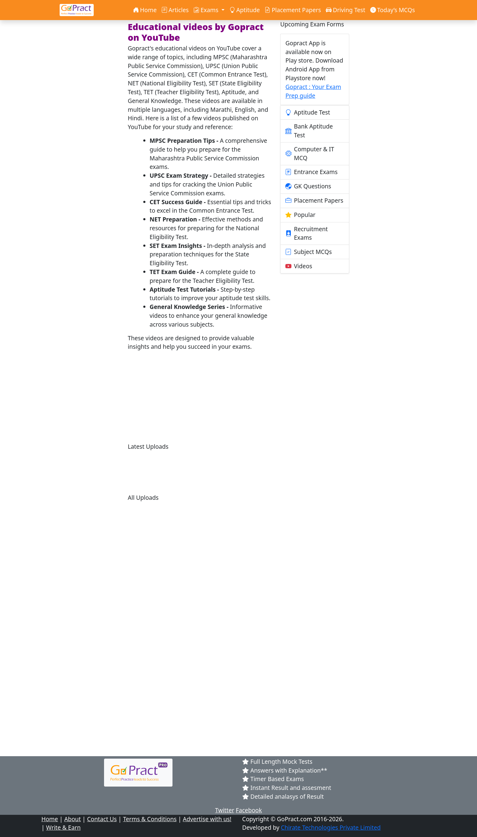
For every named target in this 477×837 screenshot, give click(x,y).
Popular (300, 215)
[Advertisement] (200, 398)
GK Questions (308, 186)
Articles (175, 10)
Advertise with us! (207, 819)
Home (145, 10)
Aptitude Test (307, 112)
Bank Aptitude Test (309, 130)
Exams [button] (206, 10)
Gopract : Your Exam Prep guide (313, 91)
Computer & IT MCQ (309, 153)
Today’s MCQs (392, 10)
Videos (298, 266)
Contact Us (102, 819)
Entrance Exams (311, 172)
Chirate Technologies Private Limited (331, 827)
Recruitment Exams (306, 233)
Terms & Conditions (149, 819)
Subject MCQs (308, 251)
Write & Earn (63, 827)
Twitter (224, 810)
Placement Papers (293, 10)
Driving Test (345, 10)
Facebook (249, 810)
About (72, 819)
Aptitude (244, 10)
